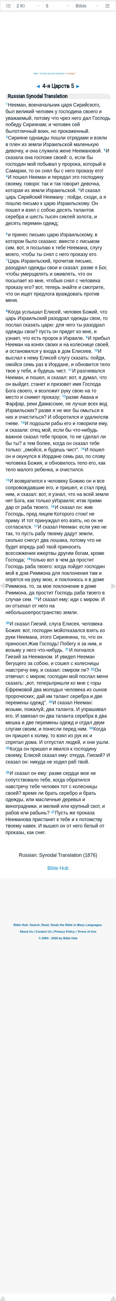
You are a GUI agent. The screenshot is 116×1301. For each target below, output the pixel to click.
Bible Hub (58, 868)
